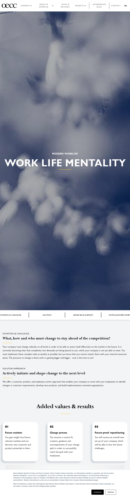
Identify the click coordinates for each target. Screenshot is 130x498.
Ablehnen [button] (110, 492)
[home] (9, 6)
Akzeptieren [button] (98, 492)
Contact (116, 6)
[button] (27, 5)
